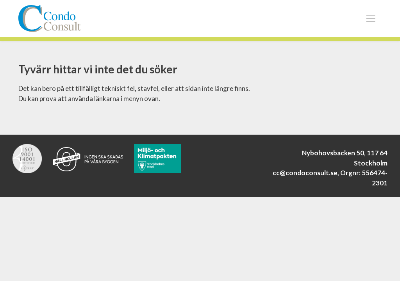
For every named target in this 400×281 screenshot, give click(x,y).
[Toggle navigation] (371, 18)
